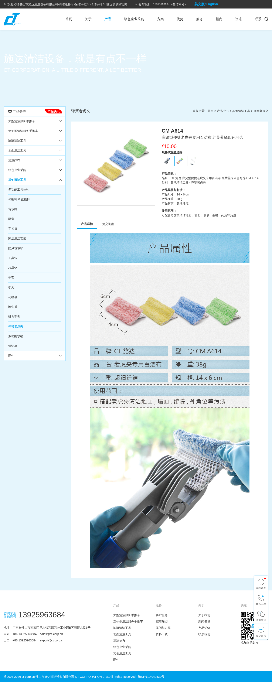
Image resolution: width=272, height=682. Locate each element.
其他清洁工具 (17, 179)
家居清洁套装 (17, 238)
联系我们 (204, 634)
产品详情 (87, 224)
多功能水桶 (15, 336)
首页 (68, 19)
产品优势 (204, 628)
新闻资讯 (204, 621)
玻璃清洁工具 (17, 140)
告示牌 (12, 209)
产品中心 (223, 111)
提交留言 (261, 635)
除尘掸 (12, 306)
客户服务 (162, 615)
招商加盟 (162, 621)
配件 (11, 355)
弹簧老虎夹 (15, 326)
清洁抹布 (14, 160)
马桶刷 (12, 297)
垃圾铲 (12, 267)
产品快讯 (54, 111)
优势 (180, 19)
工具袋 (12, 258)
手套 (11, 277)
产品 (107, 19)
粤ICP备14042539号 (150, 676)
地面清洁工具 (17, 150)
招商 (219, 19)
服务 (199, 19)
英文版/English (206, 4)
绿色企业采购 (134, 19)
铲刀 (11, 287)
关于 (88, 19)
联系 (258, 19)
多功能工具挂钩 (18, 189)
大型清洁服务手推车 (21, 121)
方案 (160, 19)
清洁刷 (12, 346)
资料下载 (162, 634)
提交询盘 (108, 224)
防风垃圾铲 (15, 248)
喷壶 (11, 219)
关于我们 (204, 615)
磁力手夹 (14, 316)
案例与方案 (163, 628)
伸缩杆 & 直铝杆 (19, 199)
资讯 (238, 19)
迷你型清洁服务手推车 (23, 131)
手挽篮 (12, 228)
